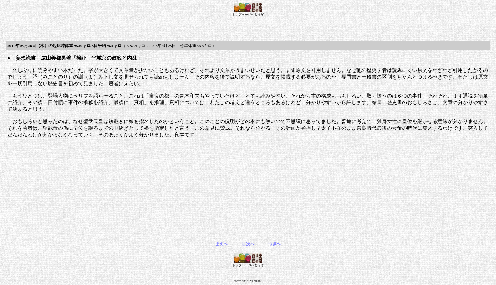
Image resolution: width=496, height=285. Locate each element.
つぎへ (274, 243)
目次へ (248, 243)
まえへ (221, 243)
